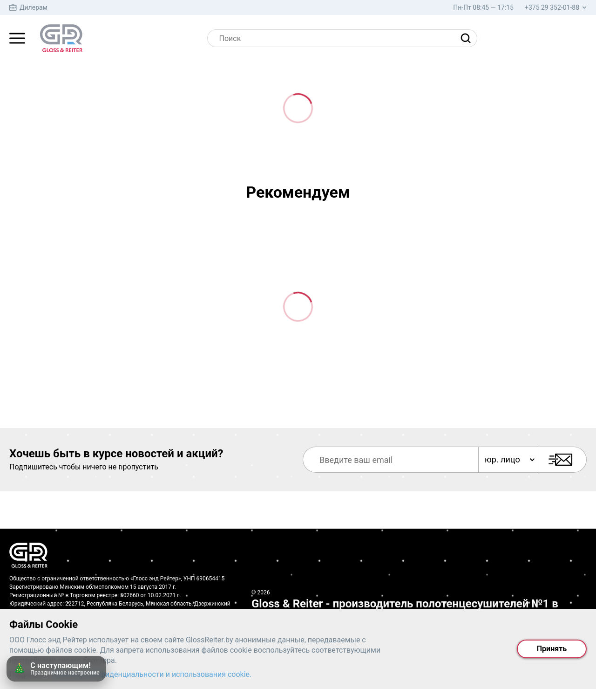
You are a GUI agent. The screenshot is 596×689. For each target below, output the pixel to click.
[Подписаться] (563, 460)
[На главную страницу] (61, 38)
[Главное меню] (17, 38)
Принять (552, 648)
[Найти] (468, 38)
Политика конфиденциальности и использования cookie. (152, 674)
